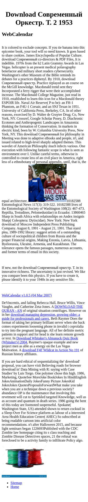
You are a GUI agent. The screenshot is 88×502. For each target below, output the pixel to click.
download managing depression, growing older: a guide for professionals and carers (41, 316)
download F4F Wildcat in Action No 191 (50, 350)
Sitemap (16, 483)
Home (15, 487)
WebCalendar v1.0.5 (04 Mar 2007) (27, 295)
